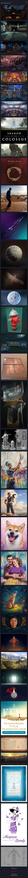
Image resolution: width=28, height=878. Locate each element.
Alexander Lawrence (8, 2)
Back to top (14, 874)
